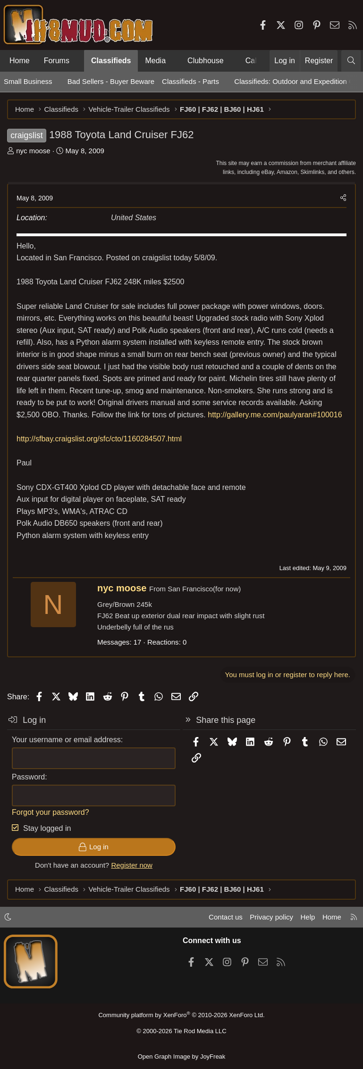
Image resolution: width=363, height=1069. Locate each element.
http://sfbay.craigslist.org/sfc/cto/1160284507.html (99, 439)
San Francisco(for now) (204, 589)
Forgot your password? (50, 812)
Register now (131, 865)
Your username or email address (66, 740)
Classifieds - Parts (190, 81)
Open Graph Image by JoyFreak (182, 1056)
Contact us (226, 917)
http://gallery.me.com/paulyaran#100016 (275, 415)
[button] (77, 61)
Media (155, 61)
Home (19, 61)
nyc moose (33, 151)
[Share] (343, 198)
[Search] (351, 61)
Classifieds (111, 61)
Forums (56, 61)
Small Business (28, 81)
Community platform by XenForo (181, 1015)
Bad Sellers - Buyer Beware (111, 81)
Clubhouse (205, 61)
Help (308, 917)
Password (28, 777)
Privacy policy (271, 917)
